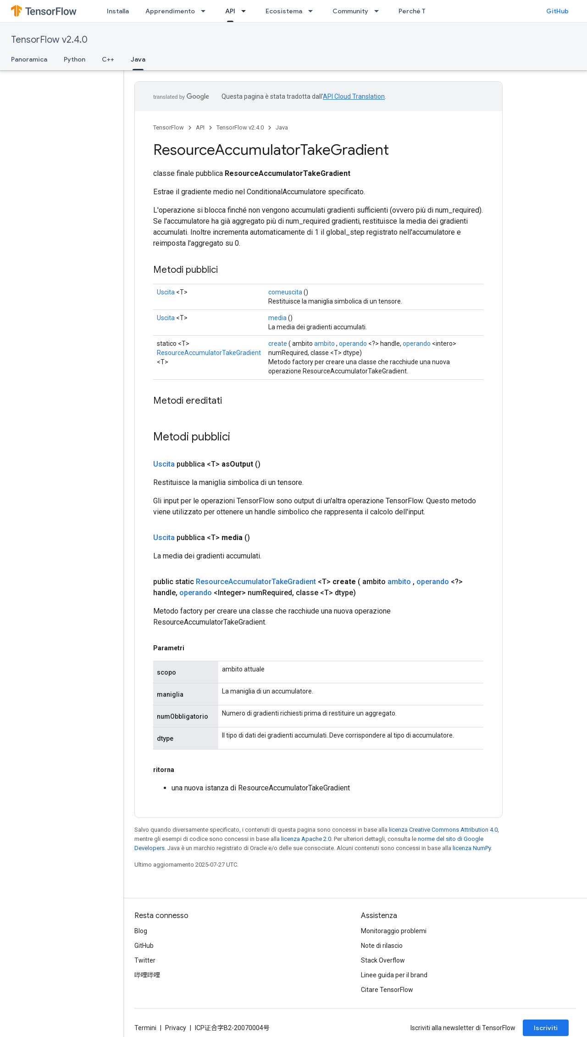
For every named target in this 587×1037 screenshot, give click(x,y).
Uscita (166, 292)
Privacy (175, 1027)
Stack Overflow (383, 960)
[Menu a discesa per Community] (379, 11)
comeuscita (285, 292)
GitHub (557, 11)
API (200, 127)
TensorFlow (168, 127)
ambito (324, 343)
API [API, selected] (230, 11)
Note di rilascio (382, 945)
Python (74, 59)
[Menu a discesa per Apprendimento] (206, 11)
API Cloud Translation (354, 96)
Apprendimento (170, 11)
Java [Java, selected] (138, 59)
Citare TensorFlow (387, 989)
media (277, 317)
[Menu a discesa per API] (246, 11)
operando (353, 343)
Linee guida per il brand (394, 975)
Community (350, 11)
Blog (140, 931)
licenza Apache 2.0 (306, 838)
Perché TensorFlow (428, 11)
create (277, 343)
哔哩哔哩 (147, 975)
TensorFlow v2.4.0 (49, 39)
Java (282, 127)
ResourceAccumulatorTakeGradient (209, 352)
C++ (108, 59)
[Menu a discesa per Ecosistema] (313, 11)
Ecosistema (284, 11)
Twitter (144, 960)
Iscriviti (546, 1028)
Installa (118, 11)
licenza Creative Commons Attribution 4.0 (443, 829)
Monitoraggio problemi (393, 931)
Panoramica (29, 59)
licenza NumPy (472, 848)
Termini (145, 1027)
